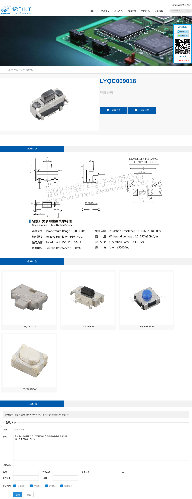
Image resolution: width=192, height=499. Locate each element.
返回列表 (142, 110)
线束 (85, 477)
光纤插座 (57, 477)
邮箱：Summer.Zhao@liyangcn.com (18, 477)
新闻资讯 (145, 11)
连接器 (117, 477)
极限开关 (117, 457)
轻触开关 (30, 70)
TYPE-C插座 (58, 467)
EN (189, 5)
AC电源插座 (89, 472)
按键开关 (148, 457)
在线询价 (114, 110)
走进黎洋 (132, 11)
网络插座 (117, 467)
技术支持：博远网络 (182, 495)
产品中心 (105, 11)
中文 (184, 5)
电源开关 (117, 462)
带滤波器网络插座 (151, 467)
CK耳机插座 (119, 472)
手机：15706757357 (11, 472)
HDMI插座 (88, 467)
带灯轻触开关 (59, 457)
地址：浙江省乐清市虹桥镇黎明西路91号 (20, 457)
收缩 (171, 34)
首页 (92, 11)
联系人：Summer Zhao (12, 467)
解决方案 (118, 11)
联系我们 (158, 11)
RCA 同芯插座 (150, 472)
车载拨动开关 (150, 477)
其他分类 (87, 482)
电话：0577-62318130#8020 (15, 462)
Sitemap (41, 495)
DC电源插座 (58, 472)
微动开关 (57, 462)
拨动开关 (87, 462)
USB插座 (148, 462)
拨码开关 (57, 482)
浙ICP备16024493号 (163, 495)
